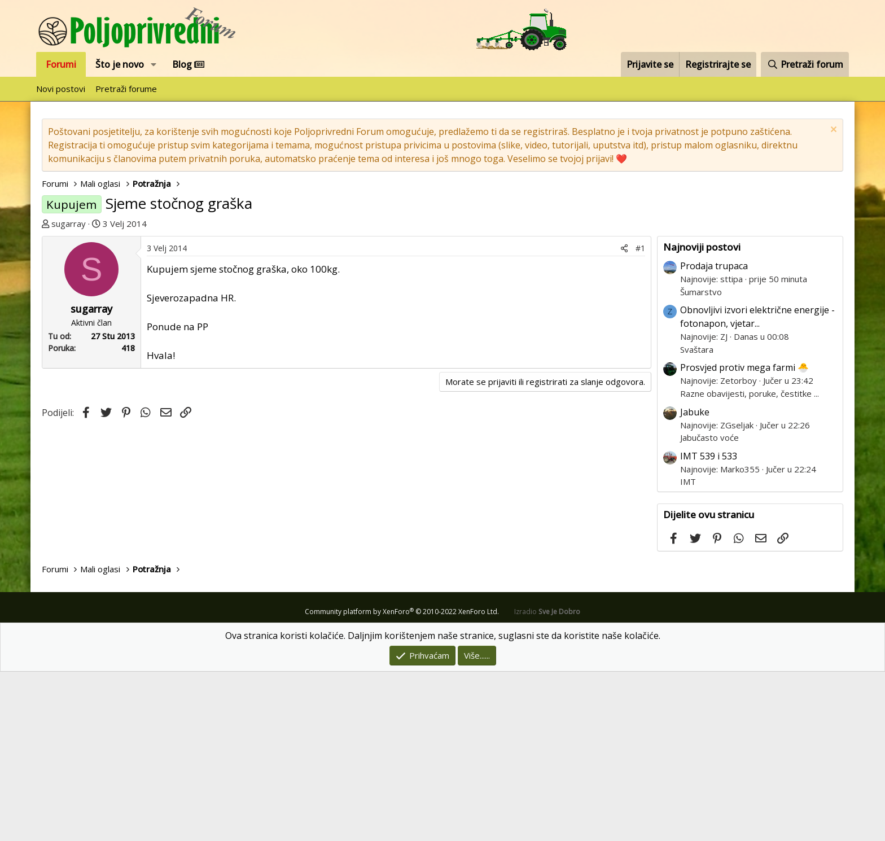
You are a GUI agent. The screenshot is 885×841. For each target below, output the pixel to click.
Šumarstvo (701, 461)
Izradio (547, 781)
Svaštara (696, 518)
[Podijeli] (624, 417)
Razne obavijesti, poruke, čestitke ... (749, 562)
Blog (188, 64)
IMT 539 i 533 (708, 625)
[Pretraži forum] (805, 64)
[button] (154, 64)
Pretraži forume (126, 88)
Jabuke (694, 581)
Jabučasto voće (709, 606)
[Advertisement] (349, 321)
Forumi (61, 64)
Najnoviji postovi (702, 416)
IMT (688, 650)
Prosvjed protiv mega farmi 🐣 (744, 537)
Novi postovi (60, 88)
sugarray (68, 223)
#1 (640, 417)
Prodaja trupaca (714, 435)
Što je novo (119, 64)
